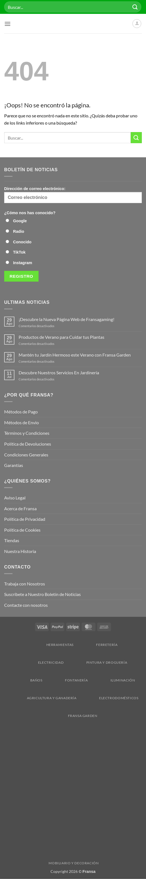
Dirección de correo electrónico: (73, 194)
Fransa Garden (73, 716)
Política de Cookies (22, 529)
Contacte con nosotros (26, 605)
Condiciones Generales (26, 454)
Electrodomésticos (109, 698)
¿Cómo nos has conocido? (30, 213)
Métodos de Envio (21, 422)
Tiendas (11, 540)
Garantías (13, 465)
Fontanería (67, 680)
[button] (7, 24)
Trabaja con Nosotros (24, 583)
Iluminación (113, 680)
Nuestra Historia (20, 551)
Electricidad (41, 662)
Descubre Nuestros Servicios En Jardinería (59, 372)
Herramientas (50, 645)
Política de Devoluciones (27, 443)
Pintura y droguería (97, 662)
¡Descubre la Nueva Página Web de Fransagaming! (66, 319)
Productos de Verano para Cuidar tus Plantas (61, 337)
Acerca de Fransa (20, 508)
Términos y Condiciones (26, 433)
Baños (26, 680)
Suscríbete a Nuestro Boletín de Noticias (42, 594)
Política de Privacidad (24, 519)
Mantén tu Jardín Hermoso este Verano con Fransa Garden (75, 354)
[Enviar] (135, 6)
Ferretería (97, 645)
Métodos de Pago (21, 411)
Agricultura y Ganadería (42, 698)
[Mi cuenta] (136, 23)
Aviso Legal (15, 497)
